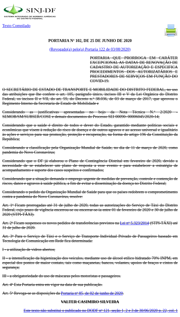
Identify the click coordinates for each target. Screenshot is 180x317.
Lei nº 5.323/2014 (134, 223)
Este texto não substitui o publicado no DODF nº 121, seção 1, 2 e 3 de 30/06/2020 (101, 310)
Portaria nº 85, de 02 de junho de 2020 (92, 293)
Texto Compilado (16, 26)
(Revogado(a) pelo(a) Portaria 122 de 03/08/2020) (89, 49)
